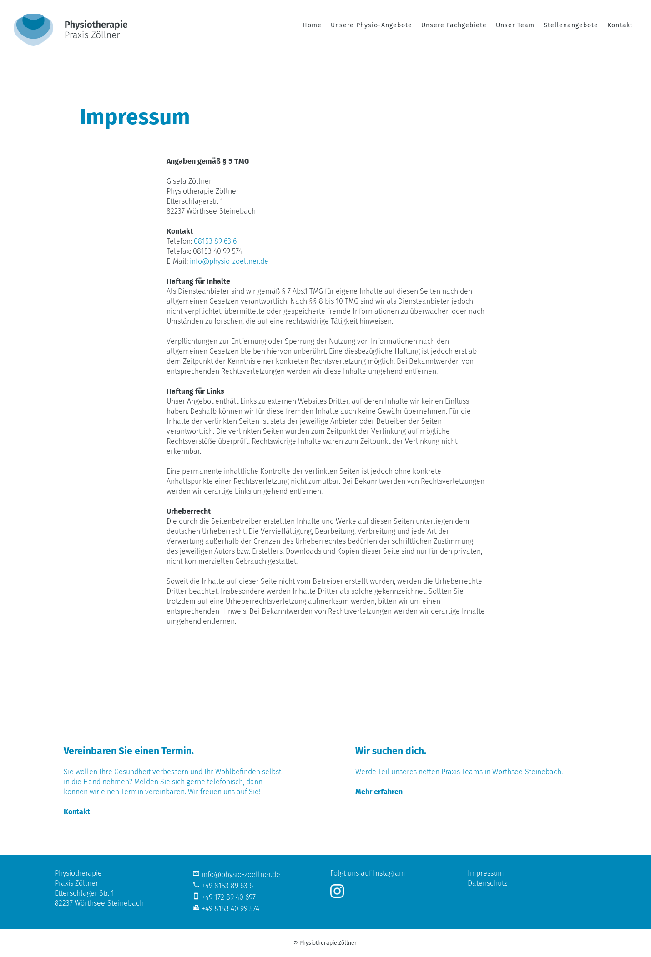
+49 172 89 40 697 (229, 897)
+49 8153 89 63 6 (227, 886)
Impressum (486, 873)
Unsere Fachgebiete (454, 25)
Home (312, 25)
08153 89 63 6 (215, 241)
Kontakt (620, 25)
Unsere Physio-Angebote (371, 25)
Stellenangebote (571, 25)
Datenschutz (487, 883)
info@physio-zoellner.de (229, 261)
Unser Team (515, 25)
